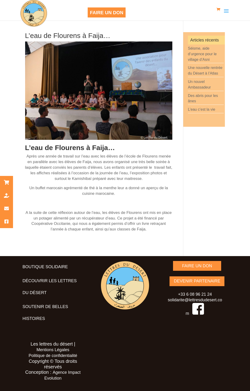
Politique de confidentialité (53, 355)
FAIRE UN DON (106, 12)
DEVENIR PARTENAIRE (197, 281)
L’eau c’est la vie (201, 109)
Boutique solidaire (45, 266)
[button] (6, 182)
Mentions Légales (53, 349)
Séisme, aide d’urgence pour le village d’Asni (202, 54)
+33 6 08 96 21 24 (195, 294)
